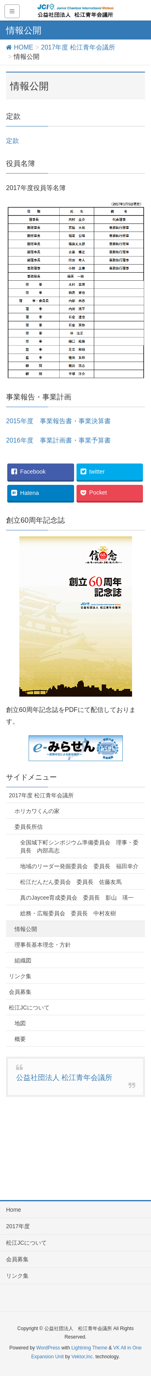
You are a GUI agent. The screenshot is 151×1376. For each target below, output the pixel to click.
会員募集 (20, 992)
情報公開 (25, 929)
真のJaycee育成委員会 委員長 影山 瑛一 (77, 897)
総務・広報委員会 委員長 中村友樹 (68, 913)
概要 (20, 1039)
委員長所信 (28, 827)
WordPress (48, 1348)
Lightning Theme (89, 1348)
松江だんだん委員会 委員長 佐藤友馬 (71, 882)
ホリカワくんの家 (37, 811)
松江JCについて (29, 1007)
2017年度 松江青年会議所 (41, 795)
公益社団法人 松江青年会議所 (64, 1078)
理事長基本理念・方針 (42, 944)
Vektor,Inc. (83, 1356)
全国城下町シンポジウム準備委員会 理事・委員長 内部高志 (79, 846)
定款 (12, 140)
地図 (20, 1023)
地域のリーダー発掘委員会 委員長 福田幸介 (79, 866)
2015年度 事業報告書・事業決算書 (58, 421)
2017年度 (18, 1226)
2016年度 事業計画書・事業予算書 (58, 440)
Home (13, 1209)
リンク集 (20, 976)
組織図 (22, 960)
